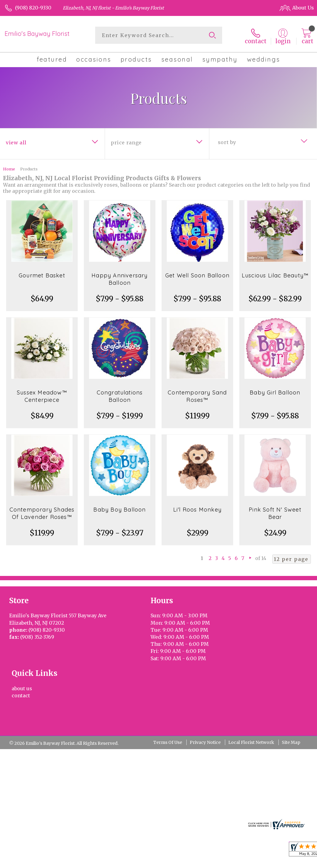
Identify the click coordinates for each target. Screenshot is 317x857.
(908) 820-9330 (33, 8)
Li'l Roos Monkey (197, 508)
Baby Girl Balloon (275, 391)
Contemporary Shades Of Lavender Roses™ (42, 512)
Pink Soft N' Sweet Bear (275, 512)
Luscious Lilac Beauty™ (275, 274)
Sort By (227, 141)
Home (9, 168)
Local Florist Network (251, 690)
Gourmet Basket (42, 274)
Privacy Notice (205, 690)
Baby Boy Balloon (119, 508)
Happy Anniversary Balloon (119, 278)
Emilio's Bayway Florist (37, 33)
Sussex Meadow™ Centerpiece (42, 395)
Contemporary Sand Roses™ (197, 395)
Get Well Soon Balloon (197, 274)
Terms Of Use (167, 690)
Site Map (291, 690)
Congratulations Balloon (120, 395)
